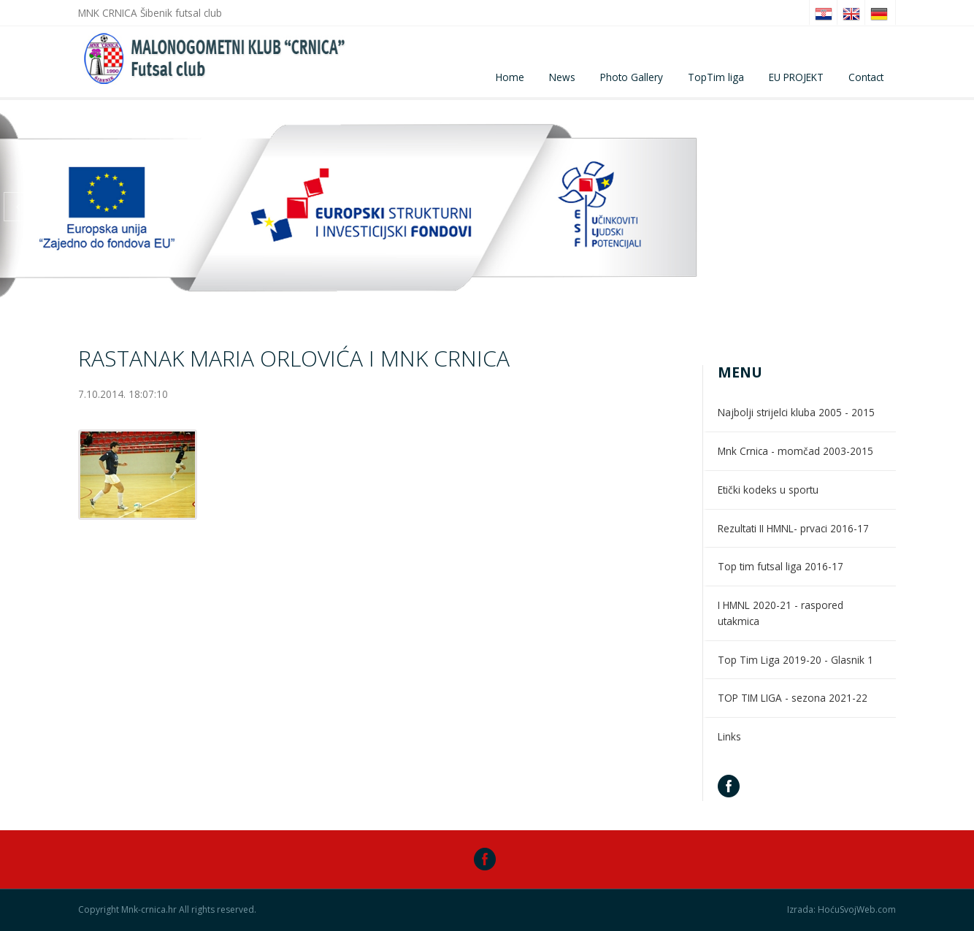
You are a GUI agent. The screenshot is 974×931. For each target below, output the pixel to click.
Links (729, 736)
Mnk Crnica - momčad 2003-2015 (795, 451)
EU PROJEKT (796, 77)
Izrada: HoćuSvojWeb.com (841, 910)
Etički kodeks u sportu (768, 490)
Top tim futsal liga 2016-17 (780, 566)
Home (510, 77)
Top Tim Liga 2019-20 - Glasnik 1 (795, 660)
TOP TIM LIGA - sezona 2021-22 (792, 698)
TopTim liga (716, 77)
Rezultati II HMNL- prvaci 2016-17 (793, 528)
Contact (865, 77)
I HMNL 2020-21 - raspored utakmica (780, 613)
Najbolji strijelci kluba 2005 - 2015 (796, 412)
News (562, 77)
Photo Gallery (631, 77)
